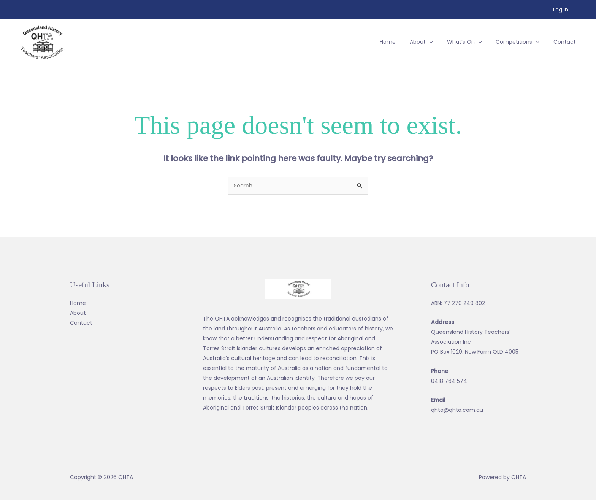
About (78, 313)
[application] (441, 42)
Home (78, 303)
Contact (81, 323)
